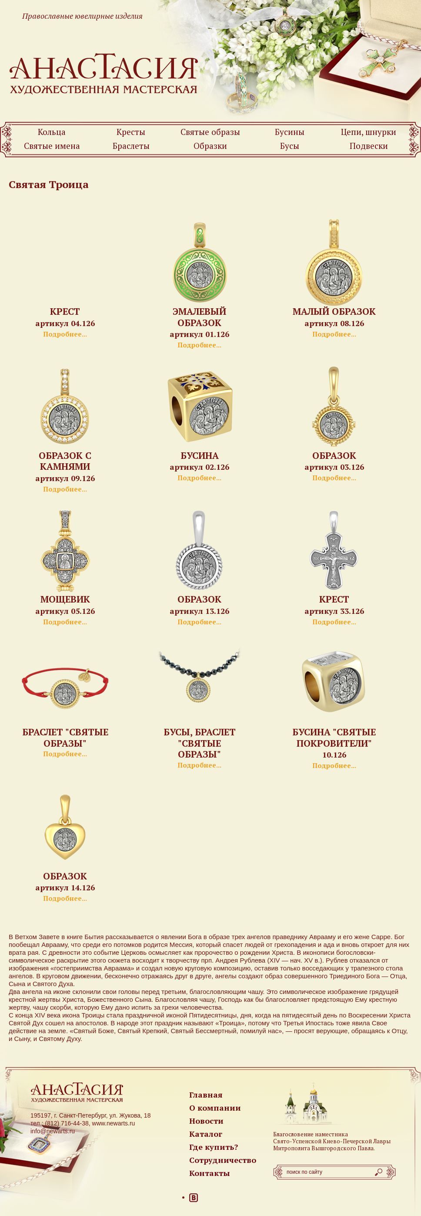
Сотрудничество (222, 1160)
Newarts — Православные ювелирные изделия (104, 73)
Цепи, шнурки (368, 131)
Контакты (209, 1173)
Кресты (131, 131)
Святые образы (210, 131)
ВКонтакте (193, 1197)
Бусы (289, 145)
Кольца (52, 131)
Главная (206, 1094)
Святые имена (52, 145)
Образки (210, 145)
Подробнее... (65, 334)
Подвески (369, 145)
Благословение (293, 1134)
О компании (215, 1107)
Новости (206, 1120)
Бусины (289, 131)
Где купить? (213, 1147)
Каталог (205, 1133)
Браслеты (131, 145)
